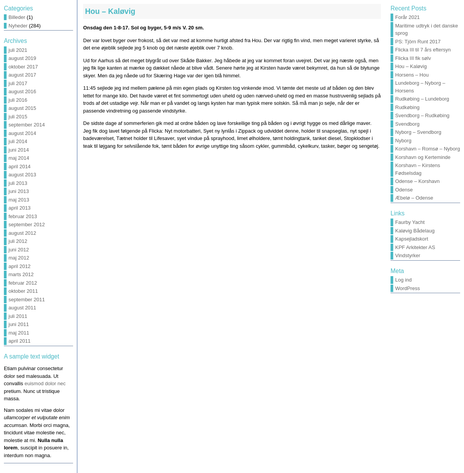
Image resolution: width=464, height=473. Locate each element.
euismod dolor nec (44, 383)
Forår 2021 (407, 17)
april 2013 (20, 208)
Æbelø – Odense (414, 198)
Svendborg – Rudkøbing (422, 115)
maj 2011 (19, 333)
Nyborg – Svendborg (418, 132)
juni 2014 (19, 150)
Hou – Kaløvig (110, 11)
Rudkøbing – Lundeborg (422, 99)
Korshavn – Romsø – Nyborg (427, 149)
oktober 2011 (23, 291)
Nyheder (18, 26)
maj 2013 (19, 200)
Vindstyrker (407, 255)
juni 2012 (19, 250)
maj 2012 (19, 258)
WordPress (407, 288)
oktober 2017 (23, 67)
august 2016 (22, 91)
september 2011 (27, 299)
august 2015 (22, 108)
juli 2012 (18, 241)
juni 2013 (19, 191)
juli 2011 (18, 316)
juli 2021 (18, 50)
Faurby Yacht (410, 222)
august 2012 (22, 233)
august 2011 (22, 308)
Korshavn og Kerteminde (422, 157)
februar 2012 (23, 283)
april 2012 (20, 266)
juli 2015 (18, 117)
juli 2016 (18, 100)
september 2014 (27, 125)
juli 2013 (18, 183)
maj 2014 (19, 158)
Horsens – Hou (412, 75)
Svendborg (407, 124)
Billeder (17, 17)
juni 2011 (19, 324)
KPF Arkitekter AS (415, 247)
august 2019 (22, 58)
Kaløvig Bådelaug (415, 231)
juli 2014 (18, 141)
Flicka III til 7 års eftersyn (423, 50)
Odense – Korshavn (417, 181)
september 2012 (27, 224)
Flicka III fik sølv (413, 58)
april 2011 (20, 341)
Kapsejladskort (411, 239)
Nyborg (403, 140)
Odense (404, 190)
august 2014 (22, 133)
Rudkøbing (407, 107)
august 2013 (22, 175)
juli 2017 (18, 83)
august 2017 (22, 75)
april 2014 (20, 166)
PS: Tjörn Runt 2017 (418, 41)
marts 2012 (21, 274)
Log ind (403, 280)
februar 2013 (23, 216)
